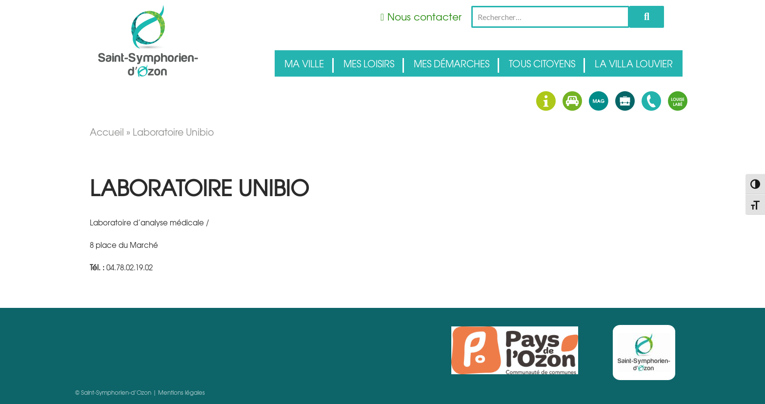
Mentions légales (181, 392)
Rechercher (646, 17)
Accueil (107, 132)
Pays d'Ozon (514, 350)
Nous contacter (424, 16)
